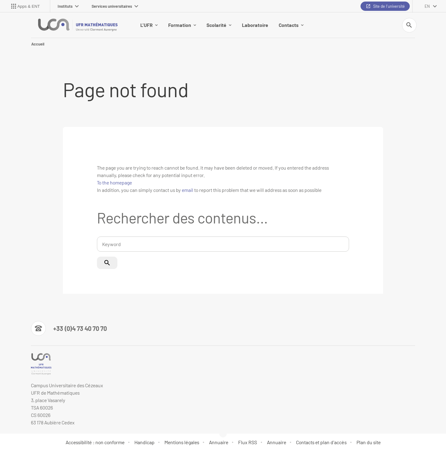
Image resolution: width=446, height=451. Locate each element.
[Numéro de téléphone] (69, 328)
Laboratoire (255, 25)
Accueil (37, 43)
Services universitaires (115, 6)
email (187, 190)
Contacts (291, 25)
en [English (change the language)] (427, 6)
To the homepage (114, 182)
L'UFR (149, 25)
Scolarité (219, 25)
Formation (182, 25)
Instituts (68, 6)
